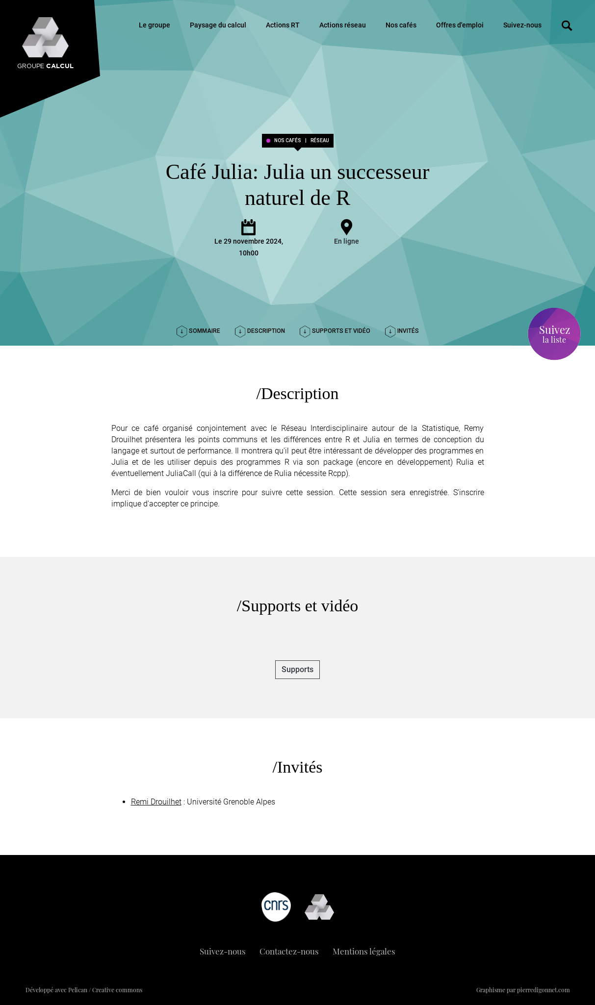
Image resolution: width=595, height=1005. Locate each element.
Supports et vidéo (335, 330)
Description (260, 330)
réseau (319, 140)
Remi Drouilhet (156, 801)
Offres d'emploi (460, 25)
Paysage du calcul (218, 25)
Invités (402, 330)
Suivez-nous (522, 25)
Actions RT (283, 25)
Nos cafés (401, 25)
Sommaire (198, 330)
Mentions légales (364, 951)
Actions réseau (342, 25)
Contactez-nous (289, 951)
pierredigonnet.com (543, 990)
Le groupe (154, 25)
